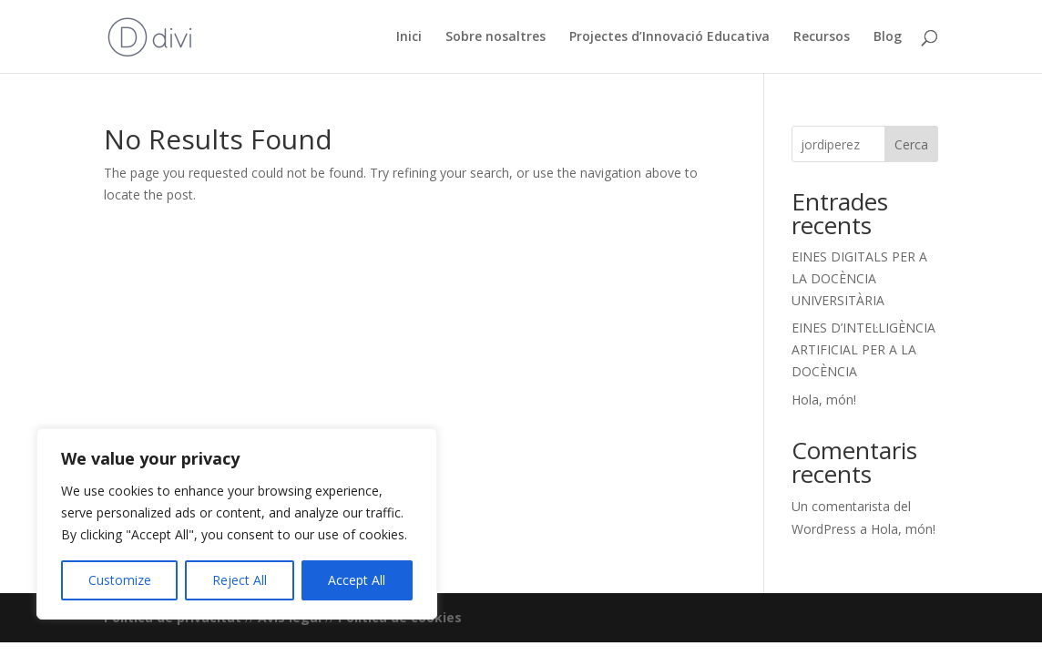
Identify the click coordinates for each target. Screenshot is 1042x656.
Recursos (821, 37)
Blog (887, 37)
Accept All (356, 580)
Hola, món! (824, 399)
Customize (119, 580)
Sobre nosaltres (495, 37)
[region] (236, 524)
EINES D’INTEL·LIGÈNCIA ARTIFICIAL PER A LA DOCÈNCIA (863, 349)
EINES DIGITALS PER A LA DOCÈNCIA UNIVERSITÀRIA (859, 278)
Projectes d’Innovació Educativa (669, 37)
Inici (409, 37)
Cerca (911, 144)
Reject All (239, 580)
